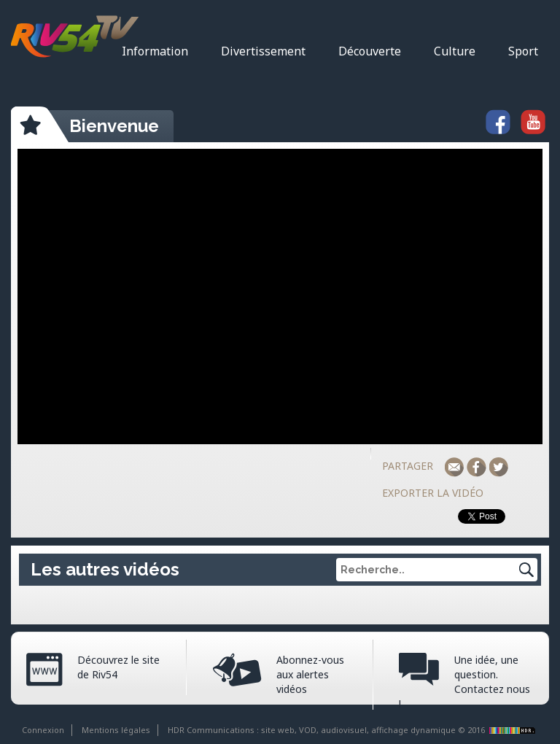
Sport (523, 51)
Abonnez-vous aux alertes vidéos (310, 674)
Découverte (369, 51)
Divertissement (263, 51)
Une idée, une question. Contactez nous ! (464, 681)
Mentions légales (116, 729)
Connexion (43, 729)
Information (155, 51)
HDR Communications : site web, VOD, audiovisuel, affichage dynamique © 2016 (353, 729)
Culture (454, 51)
